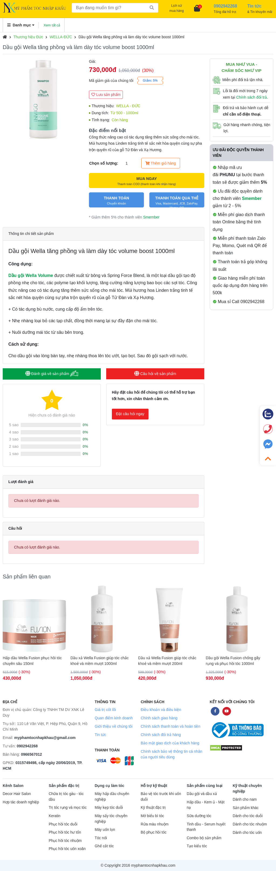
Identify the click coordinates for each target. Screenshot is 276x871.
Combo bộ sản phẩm (204, 838)
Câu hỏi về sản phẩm (155, 374)
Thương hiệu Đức (28, 37)
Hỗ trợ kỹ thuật (154, 785)
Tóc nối (101, 838)
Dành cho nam (245, 799)
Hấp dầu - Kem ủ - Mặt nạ (206, 805)
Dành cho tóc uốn (247, 833)
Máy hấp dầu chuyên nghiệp (112, 796)
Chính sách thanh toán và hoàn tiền (170, 726)
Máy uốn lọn (105, 830)
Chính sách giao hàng (159, 718)
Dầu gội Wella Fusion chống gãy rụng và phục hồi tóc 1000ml (235, 661)
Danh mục (20, 25)
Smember (151, 217)
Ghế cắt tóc (104, 846)
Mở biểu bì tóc (152, 816)
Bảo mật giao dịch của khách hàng (170, 743)
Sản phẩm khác (245, 808)
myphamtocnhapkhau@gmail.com (45, 737)
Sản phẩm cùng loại (205, 785)
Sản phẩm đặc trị (64, 785)
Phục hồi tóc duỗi (63, 824)
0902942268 (27, 746)
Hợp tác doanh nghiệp (21, 802)
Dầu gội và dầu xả (202, 794)
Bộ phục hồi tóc (154, 832)
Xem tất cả (52, 25)
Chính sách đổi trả (251, 97)
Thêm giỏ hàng (160, 163)
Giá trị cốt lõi (105, 709)
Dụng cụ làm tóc (109, 785)
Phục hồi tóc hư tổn (65, 832)
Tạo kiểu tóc (197, 846)
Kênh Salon (13, 785)
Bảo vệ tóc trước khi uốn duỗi (161, 796)
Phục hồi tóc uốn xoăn (67, 849)
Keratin (54, 816)
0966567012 (31, 754)
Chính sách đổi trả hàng (161, 735)
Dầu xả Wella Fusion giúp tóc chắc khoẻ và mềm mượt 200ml (170, 661)
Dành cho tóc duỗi (248, 816)
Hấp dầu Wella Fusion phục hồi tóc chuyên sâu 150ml (34, 661)
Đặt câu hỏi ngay (130, 414)
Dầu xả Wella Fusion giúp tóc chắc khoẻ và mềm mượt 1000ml (102, 661)
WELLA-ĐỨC (61, 37)
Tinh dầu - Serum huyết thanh (206, 827)
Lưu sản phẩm (105, 94)
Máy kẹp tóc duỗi (109, 808)
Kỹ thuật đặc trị (153, 808)
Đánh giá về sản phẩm (51, 373)
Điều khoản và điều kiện (161, 709)
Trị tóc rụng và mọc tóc (68, 808)
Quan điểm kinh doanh (114, 718)
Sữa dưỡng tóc (199, 816)
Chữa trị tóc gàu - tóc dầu (66, 796)
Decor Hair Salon (17, 794)
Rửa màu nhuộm (154, 824)
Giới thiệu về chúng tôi (113, 726)
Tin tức (100, 735)
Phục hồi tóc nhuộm (65, 841)
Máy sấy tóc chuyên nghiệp (111, 819)
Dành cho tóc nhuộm (250, 824)
